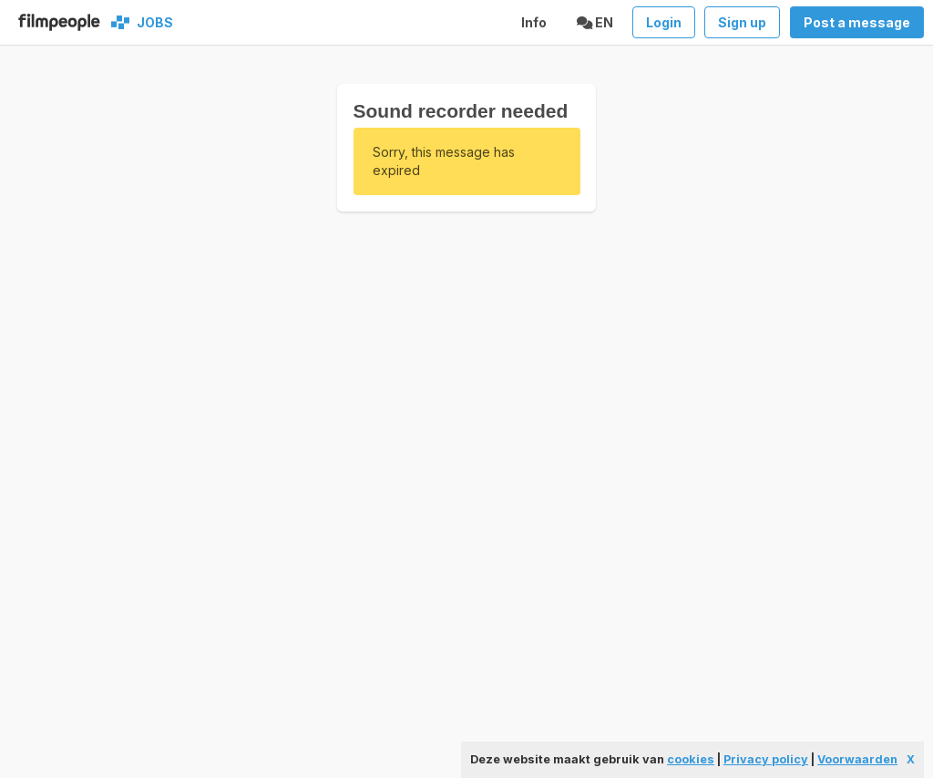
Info (534, 22)
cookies (690, 759)
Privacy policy (765, 759)
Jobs (152, 22)
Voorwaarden (857, 759)
